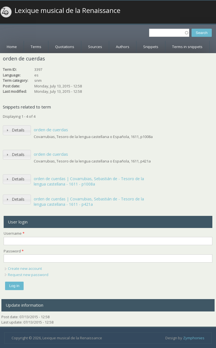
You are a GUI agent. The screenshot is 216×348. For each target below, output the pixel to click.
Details (18, 130)
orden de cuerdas (51, 129)
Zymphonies (193, 337)
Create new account (25, 268)
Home (12, 46)
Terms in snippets (187, 46)
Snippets (150, 46)
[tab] (17, 130)
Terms (36, 46)
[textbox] (169, 33)
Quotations (64, 46)
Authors (122, 46)
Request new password (28, 274)
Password (14, 251)
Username (14, 233)
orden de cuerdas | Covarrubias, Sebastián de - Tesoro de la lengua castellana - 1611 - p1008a (89, 181)
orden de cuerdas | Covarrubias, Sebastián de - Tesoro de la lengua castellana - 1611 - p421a (89, 201)
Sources (95, 46)
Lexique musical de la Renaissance (67, 10)
